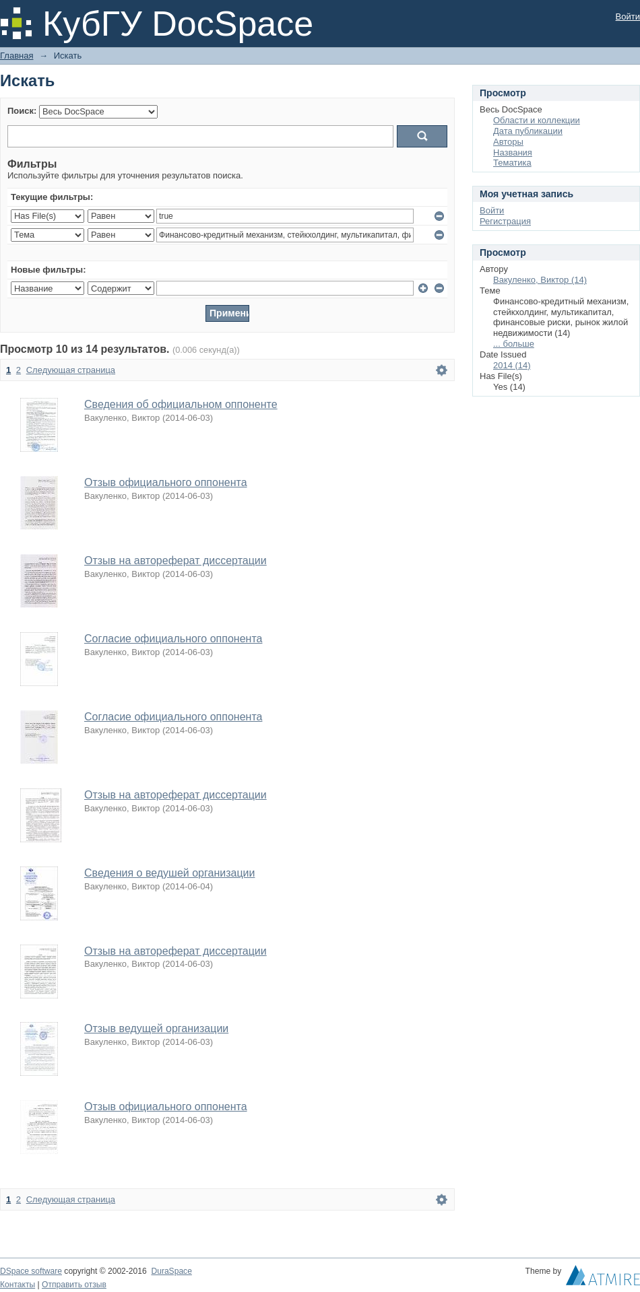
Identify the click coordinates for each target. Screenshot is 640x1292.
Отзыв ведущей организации (156, 1028)
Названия (512, 152)
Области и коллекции (536, 120)
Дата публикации (528, 131)
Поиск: (21, 111)
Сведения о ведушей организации (169, 873)
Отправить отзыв (74, 1284)
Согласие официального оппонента (173, 638)
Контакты (17, 1284)
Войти (628, 16)
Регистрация (505, 221)
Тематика (512, 163)
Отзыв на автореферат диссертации (175, 560)
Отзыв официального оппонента (165, 482)
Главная (16, 55)
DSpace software (31, 1271)
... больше (513, 344)
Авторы (508, 142)
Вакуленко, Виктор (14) (540, 280)
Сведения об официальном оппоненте (181, 404)
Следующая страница (70, 370)
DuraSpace (171, 1271)
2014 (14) (512, 365)
